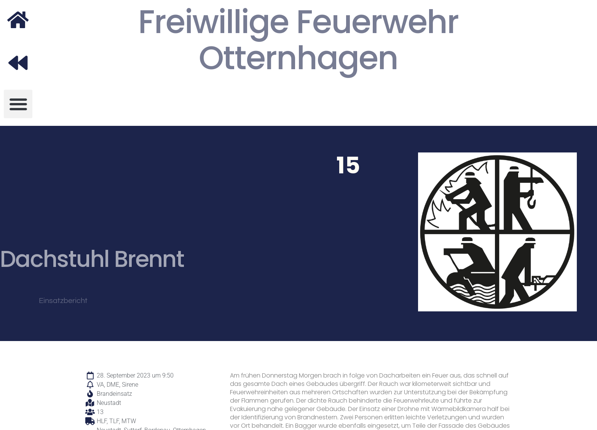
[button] (18, 104)
